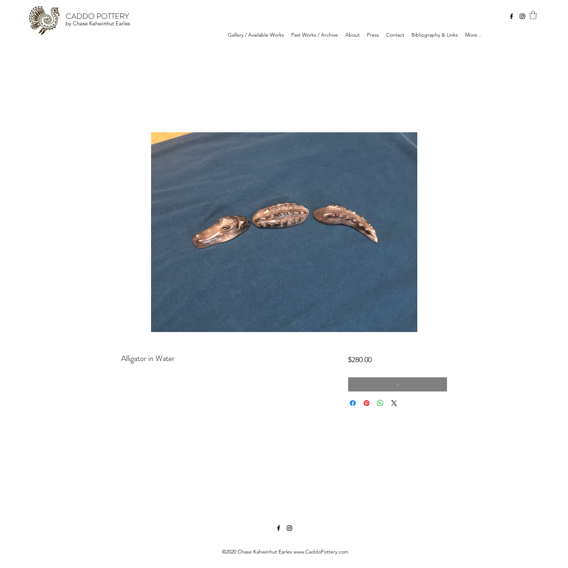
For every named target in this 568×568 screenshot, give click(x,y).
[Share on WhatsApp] (380, 403)
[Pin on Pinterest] (366, 403)
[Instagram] (522, 16)
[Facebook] (511, 16)
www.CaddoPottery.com (320, 551)
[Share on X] (394, 403)
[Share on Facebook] (352, 403)
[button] (533, 15)
